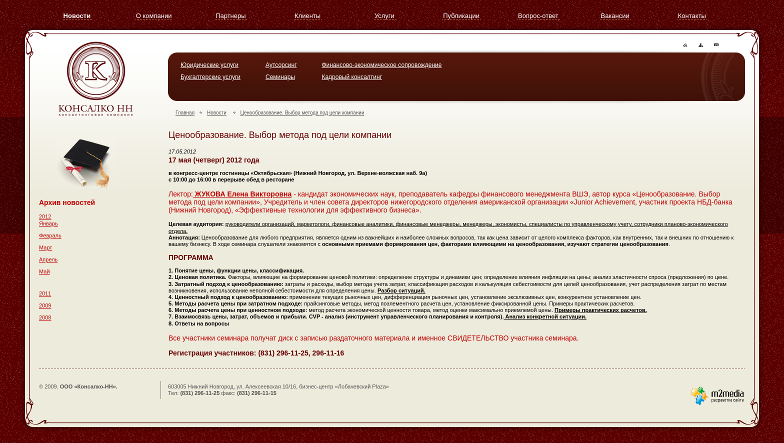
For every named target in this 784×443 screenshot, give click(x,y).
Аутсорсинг (281, 65)
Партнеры (231, 16)
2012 (45, 217)
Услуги (384, 16)
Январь (48, 223)
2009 (45, 305)
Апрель (48, 259)
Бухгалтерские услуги (210, 77)
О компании (154, 16)
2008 (45, 317)
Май (44, 271)
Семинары (280, 77)
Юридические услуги (209, 65)
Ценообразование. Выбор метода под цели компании (302, 113)
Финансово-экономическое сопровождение (382, 65)
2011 (45, 293)
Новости (77, 16)
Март (45, 247)
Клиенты (307, 16)
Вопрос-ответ (538, 16)
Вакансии (614, 16)
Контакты (692, 16)
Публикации (461, 16)
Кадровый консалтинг (352, 77)
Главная (185, 113)
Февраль (50, 235)
